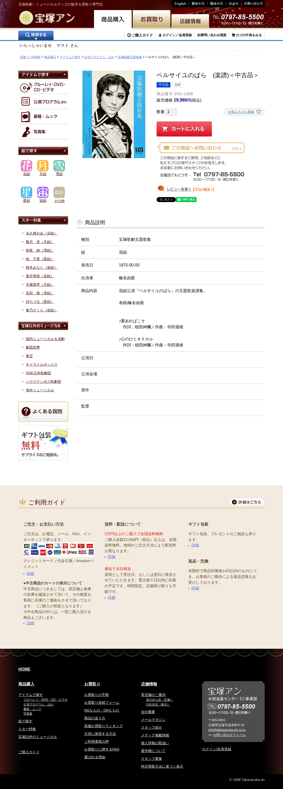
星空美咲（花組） (40, 276)
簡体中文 (217, 3)
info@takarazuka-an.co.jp (227, 730)
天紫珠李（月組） (40, 285)
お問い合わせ (253, 3)
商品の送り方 (94, 718)
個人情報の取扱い (155, 743)
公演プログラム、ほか (99, 57)
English (180, 3)
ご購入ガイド (142, 35)
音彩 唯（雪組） (40, 293)
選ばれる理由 (94, 757)
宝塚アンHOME (30, 57)
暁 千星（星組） (40, 259)
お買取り (92, 684)
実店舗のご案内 (153, 695)
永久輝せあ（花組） (42, 233)
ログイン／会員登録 (177, 35)
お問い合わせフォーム (229, 735)
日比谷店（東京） (158, 704)
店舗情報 (149, 684)
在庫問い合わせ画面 (211, 35)
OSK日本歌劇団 (38, 373)
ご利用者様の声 (96, 741)
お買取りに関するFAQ (101, 749)
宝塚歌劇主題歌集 (130, 57)
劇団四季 (33, 347)
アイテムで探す (70, 57)
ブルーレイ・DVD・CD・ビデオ (45, 700)
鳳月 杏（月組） (40, 242)
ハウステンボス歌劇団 (43, 382)
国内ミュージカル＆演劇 (45, 339)
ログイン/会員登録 (216, 749)
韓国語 (233, 3)
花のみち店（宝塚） (159, 700)
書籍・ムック (32, 709)
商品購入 (50, 57)
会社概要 (148, 712)
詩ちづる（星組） (40, 302)
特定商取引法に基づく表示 (162, 766)
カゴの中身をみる (249, 35)
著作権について (153, 751)
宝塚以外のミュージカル (37, 737)
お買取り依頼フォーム (101, 703)
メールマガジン (153, 720)
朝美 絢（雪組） (40, 250)
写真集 (27, 713)
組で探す (25, 721)
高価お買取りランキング (103, 726)
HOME (24, 669)
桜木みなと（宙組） (42, 267)
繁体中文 (198, 3)
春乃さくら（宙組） (42, 310)
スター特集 (27, 729)
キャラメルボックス (42, 364)
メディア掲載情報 (155, 735)
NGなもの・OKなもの (101, 710)
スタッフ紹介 (151, 727)
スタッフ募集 (151, 759)
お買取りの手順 (96, 695)
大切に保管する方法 (100, 734)
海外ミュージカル (40, 390)
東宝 (29, 356)
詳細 (30, 573)
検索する (36, 36)
